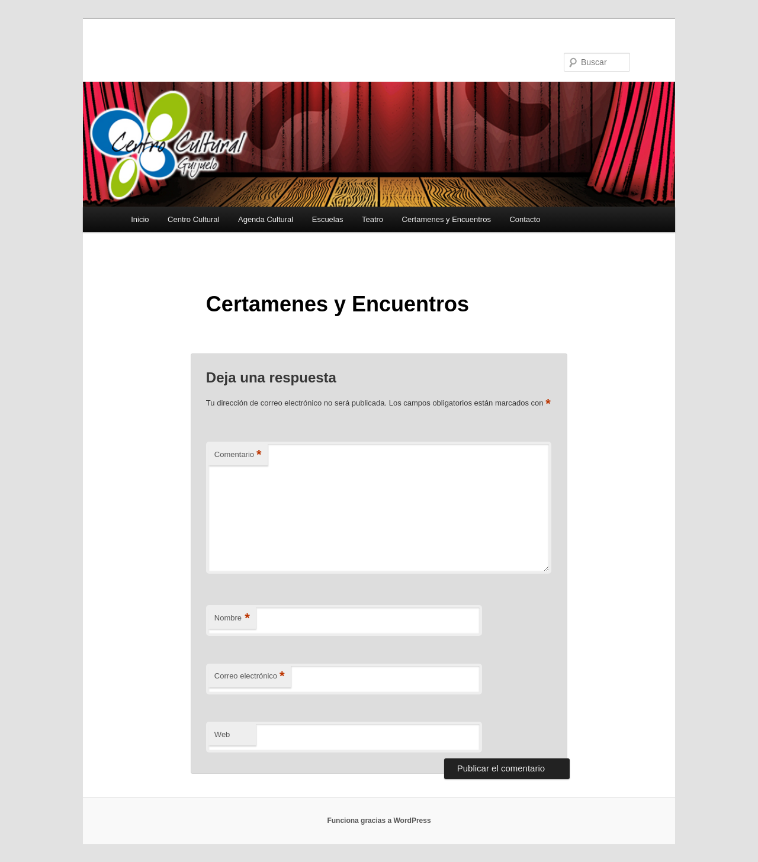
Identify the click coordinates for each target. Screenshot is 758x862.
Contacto (524, 219)
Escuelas (327, 219)
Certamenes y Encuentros (446, 219)
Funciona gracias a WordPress (379, 820)
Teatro (372, 219)
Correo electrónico (249, 676)
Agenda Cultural (265, 219)
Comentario (238, 455)
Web (222, 734)
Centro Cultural (193, 219)
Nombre (232, 618)
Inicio (140, 219)
